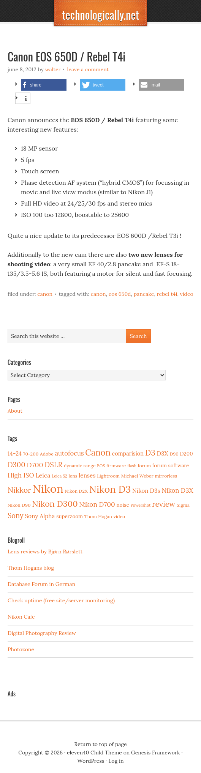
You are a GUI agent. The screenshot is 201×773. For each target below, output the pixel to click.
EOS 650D (120, 294)
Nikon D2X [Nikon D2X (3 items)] (76, 491)
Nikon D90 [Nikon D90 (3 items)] (19, 505)
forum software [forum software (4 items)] (170, 465)
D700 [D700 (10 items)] (35, 464)
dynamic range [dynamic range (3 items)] (80, 465)
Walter (53, 69)
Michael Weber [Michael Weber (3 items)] (137, 476)
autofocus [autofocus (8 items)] (69, 453)
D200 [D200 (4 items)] (186, 453)
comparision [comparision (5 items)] (128, 453)
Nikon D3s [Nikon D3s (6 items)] (146, 490)
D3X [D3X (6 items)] (162, 453)
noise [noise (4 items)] (122, 504)
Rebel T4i (167, 294)
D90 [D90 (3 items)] (174, 454)
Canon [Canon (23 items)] (98, 452)
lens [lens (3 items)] (73, 476)
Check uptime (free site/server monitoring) (61, 600)
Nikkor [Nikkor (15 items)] (19, 490)
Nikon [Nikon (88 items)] (48, 488)
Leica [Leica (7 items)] (42, 475)
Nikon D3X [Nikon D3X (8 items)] (177, 490)
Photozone (21, 649)
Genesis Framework (155, 752)
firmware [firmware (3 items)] (116, 465)
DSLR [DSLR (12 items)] (53, 464)
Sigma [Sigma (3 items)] (183, 505)
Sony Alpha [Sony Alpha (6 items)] (40, 516)
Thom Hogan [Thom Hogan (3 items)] (98, 516)
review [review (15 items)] (163, 504)
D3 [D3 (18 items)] (150, 453)
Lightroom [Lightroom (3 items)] (108, 476)
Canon (44, 294)
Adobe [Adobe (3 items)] (47, 454)
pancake (144, 294)
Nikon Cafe (21, 616)
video (186, 294)
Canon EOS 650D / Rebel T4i (66, 56)
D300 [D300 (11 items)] (16, 464)
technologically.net (100, 14)
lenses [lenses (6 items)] (87, 475)
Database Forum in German (41, 584)
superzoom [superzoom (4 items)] (69, 516)
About (15, 410)
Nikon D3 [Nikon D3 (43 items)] (110, 489)
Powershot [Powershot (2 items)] (140, 505)
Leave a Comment (88, 69)
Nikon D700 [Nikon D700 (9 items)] (97, 504)
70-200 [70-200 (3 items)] (30, 454)
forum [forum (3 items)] (144, 465)
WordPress (91, 760)
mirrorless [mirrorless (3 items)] (166, 476)
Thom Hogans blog (31, 567)
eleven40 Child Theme (94, 752)
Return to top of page (100, 744)
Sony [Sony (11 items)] (16, 515)
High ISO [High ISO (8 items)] (21, 475)
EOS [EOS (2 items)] (101, 465)
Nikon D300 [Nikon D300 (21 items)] (55, 503)
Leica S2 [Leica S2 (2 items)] (59, 476)
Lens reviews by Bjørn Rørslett (45, 551)
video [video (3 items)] (119, 516)
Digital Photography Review (42, 633)
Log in (115, 760)
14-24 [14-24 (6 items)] (15, 453)
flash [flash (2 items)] (131, 465)
